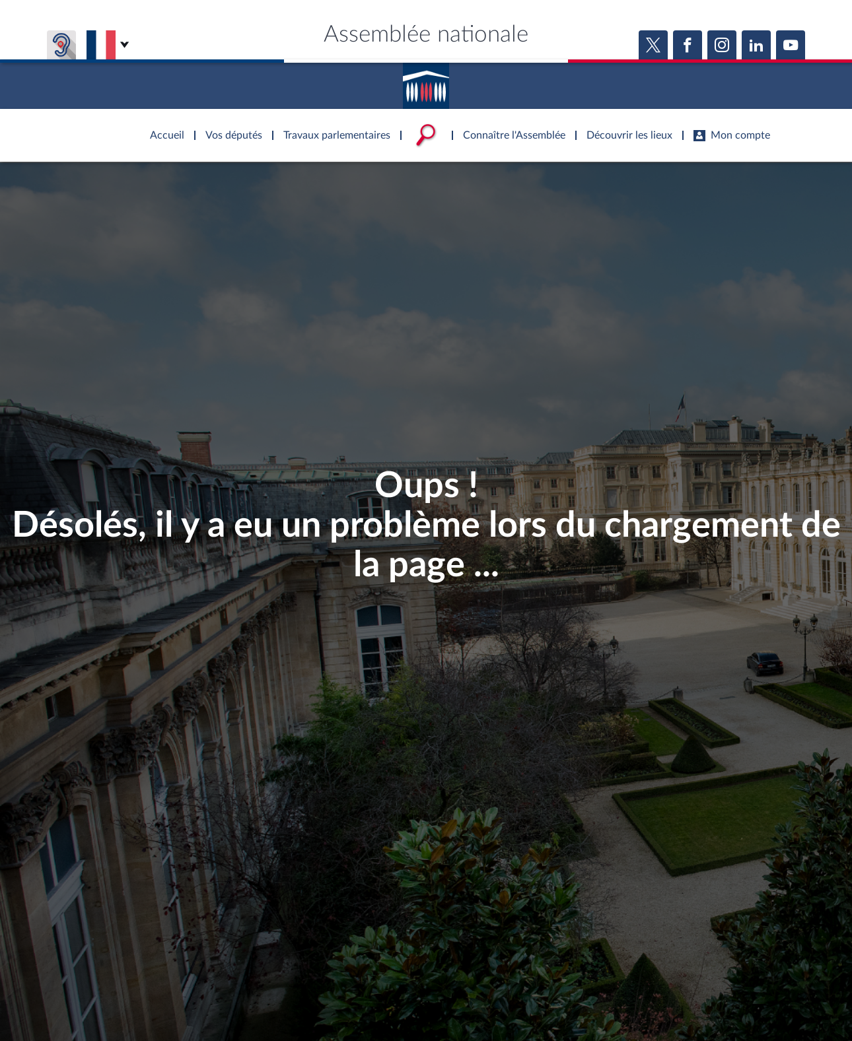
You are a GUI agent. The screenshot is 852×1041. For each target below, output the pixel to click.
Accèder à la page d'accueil (426, 81)
